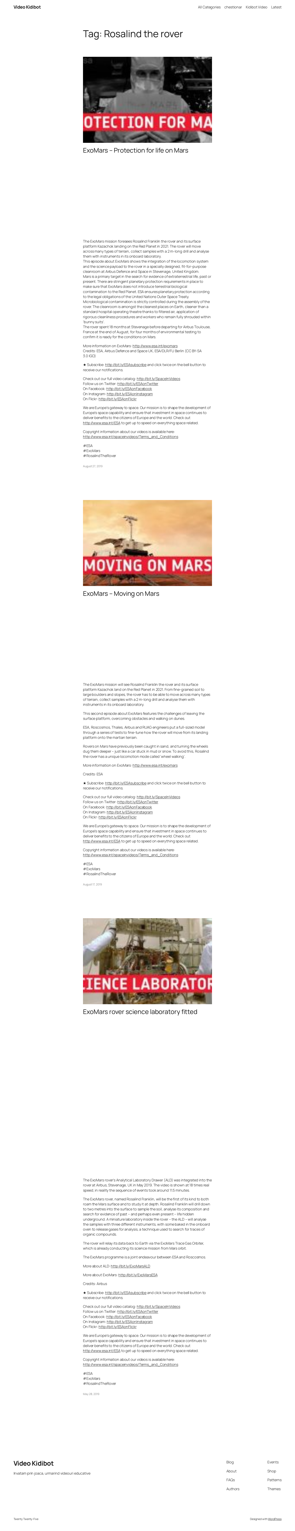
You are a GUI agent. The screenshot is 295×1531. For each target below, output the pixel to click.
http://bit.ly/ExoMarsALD (130, 1266)
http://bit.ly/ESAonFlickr (118, 398)
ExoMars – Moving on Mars (121, 593)
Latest (276, 7)
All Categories (209, 7)
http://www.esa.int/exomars (155, 345)
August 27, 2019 (93, 466)
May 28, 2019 (91, 1394)
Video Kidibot (27, 7)
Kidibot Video (256, 7)
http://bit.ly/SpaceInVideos (158, 378)
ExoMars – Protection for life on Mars (135, 150)
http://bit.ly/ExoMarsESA (138, 1274)
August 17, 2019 (92, 884)
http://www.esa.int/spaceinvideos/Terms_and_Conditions (130, 436)
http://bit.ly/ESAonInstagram (130, 393)
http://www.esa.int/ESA (101, 422)
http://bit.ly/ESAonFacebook (129, 388)
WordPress (274, 1519)
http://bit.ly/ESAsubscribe (125, 364)
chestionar (233, 7)
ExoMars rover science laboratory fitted (140, 1011)
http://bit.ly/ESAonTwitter (137, 383)
